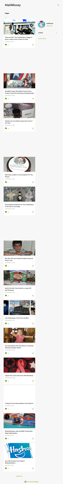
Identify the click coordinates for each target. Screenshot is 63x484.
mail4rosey (49, 23)
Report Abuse (42, 38)
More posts (19, 476)
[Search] (58, 5)
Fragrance (47, 17)
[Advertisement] (19, 60)
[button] (33, 45)
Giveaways (30, 17)
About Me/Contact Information (14, 17)
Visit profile (49, 26)
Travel (39, 17)
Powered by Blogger (31, 481)
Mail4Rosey (13, 5)
